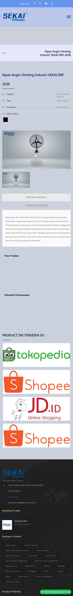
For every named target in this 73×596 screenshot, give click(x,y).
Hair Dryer (23, 576)
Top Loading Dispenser (16, 561)
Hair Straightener (44, 576)
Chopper (32, 571)
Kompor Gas (11, 566)
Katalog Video (21, 521)
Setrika (46, 566)
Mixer (7, 576)
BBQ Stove (30, 566)
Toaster (60, 571)
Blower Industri (12, 555)
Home (4, 53)
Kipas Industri (43, 550)
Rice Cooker (51, 555)
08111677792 (13, 497)
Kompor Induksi (12, 582)
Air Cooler (32, 555)
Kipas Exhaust (31, 545)
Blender (61, 566)
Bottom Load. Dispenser (46, 561)
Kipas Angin (11, 545)
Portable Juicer (12, 571)
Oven (46, 571)
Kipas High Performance (17, 550)
